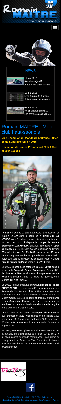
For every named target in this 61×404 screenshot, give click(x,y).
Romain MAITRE (29, 397)
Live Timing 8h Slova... (36, 96)
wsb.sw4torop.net (44, 400)
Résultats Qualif (33, 81)
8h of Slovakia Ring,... (36, 110)
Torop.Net (16, 400)
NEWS (30, 71)
